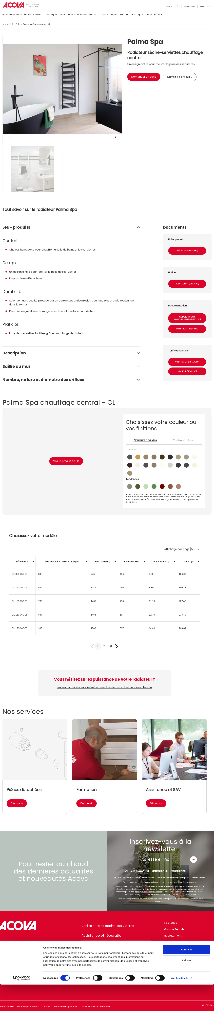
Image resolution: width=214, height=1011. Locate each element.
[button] (115, 137)
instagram (175, 960)
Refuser (186, 986)
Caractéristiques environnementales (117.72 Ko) (187, 318)
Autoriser (186, 975)
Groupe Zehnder (175, 929)
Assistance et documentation (78, 14)
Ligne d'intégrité (174, 942)
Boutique (137, 14)
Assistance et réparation (103, 935)
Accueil (6, 24)
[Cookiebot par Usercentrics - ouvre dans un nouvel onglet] (21, 1004)
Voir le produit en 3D (66, 461)
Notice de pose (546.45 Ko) (187, 284)
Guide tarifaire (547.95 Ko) (187, 362)
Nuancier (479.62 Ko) (187, 371)
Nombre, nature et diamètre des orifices (43, 379)
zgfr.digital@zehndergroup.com (148, 892)
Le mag (124, 14)
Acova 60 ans (154, 14)
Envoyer (193, 859)
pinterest (193, 960)
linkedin (184, 960)
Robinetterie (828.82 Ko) (187, 329)
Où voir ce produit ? (179, 77)
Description (14, 353)
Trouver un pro (108, 14)
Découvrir (17, 803)
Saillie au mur (16, 366)
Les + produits (16, 227)
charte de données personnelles (183, 882)
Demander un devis (143, 77)
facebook (166, 960)
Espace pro (189, 6)
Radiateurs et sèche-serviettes (21, 14)
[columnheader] (22, 561)
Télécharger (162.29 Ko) (187, 251)
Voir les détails (179, 1004)
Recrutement (173, 936)
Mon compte (206, 6)
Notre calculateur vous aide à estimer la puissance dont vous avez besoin (104, 687)
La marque (50, 14)
